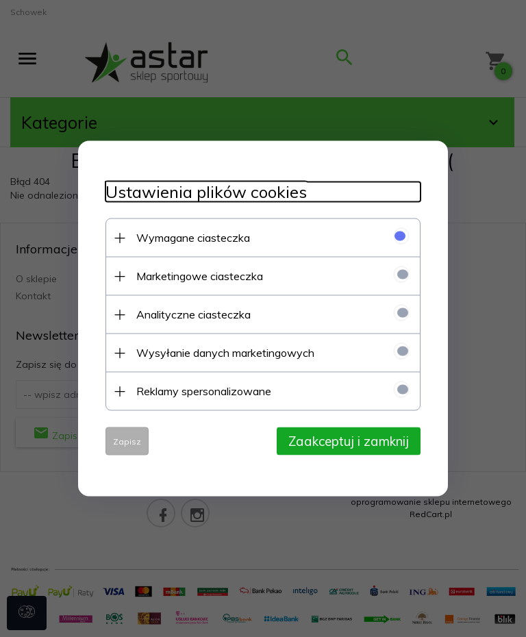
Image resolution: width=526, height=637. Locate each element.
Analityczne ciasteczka (193, 314)
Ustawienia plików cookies (206, 192)
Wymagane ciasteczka (193, 238)
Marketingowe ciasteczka (199, 276)
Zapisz (127, 441)
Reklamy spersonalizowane (203, 391)
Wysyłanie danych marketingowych (225, 353)
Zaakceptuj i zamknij (348, 441)
